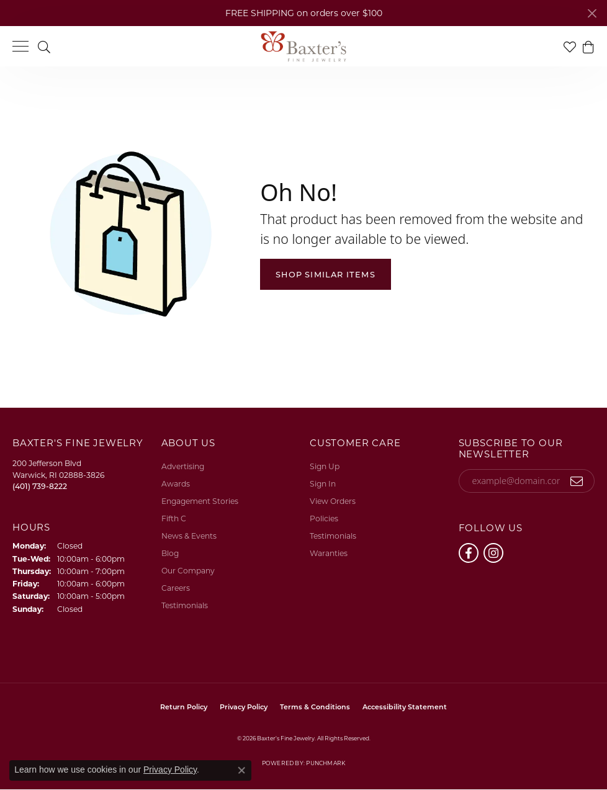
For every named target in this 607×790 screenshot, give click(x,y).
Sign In (323, 483)
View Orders (333, 501)
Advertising (182, 466)
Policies (324, 518)
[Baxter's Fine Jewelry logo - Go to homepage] (303, 46)
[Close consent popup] (241, 770)
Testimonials (184, 605)
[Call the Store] (39, 486)
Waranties (329, 553)
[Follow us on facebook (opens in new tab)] (469, 553)
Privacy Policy (244, 706)
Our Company (188, 570)
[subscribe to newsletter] (577, 481)
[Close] (592, 13)
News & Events (189, 536)
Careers (175, 588)
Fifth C (173, 518)
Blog (170, 553)
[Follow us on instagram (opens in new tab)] (493, 553)
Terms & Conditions (315, 706)
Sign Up (324, 466)
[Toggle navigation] (20, 46)
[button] (44, 46)
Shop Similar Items (325, 274)
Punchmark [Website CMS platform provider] (325, 763)
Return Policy (183, 706)
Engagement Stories (199, 501)
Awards (175, 483)
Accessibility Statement (404, 706)
